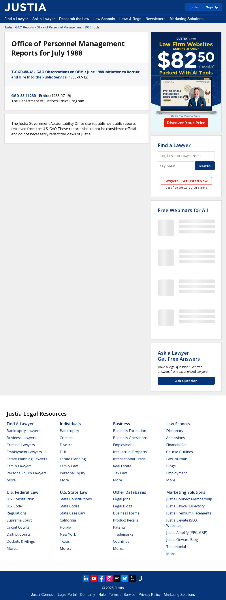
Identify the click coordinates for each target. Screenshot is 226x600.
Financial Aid (176, 444)
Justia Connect (43, 594)
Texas (65, 541)
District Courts (19, 534)
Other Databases (129, 492)
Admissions (175, 437)
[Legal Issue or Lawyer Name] (186, 155)
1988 (87, 27)
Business (121, 423)
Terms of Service (122, 594)
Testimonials (177, 546)
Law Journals (177, 459)
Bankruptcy (69, 430)
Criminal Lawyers (21, 444)
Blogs (171, 466)
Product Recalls (125, 520)
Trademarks (123, 534)
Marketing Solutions (186, 19)
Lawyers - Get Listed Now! (186, 181)
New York (68, 534)
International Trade (129, 459)
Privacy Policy (150, 594)
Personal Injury (72, 473)
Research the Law (74, 19)
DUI (63, 451)
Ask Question (186, 380)
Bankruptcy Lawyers (23, 430)
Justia (8, 27)
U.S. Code (14, 506)
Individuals (70, 423)
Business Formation (129, 430)
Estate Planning (73, 459)
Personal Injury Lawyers (27, 473)
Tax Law (120, 473)
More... (12, 480)
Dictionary (174, 430)
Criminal (66, 437)
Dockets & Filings (21, 541)
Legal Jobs (121, 499)
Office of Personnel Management (59, 27)
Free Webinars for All (183, 210)
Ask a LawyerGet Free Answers (179, 355)
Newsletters (156, 19)
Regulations (16, 513)
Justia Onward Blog (182, 539)
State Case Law (72, 513)
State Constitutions (76, 499)
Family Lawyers (19, 466)
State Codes (69, 506)
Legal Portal (67, 594)
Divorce (66, 444)
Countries (121, 541)
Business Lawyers (21, 437)
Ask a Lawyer (44, 19)
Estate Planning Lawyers (27, 459)
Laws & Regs (130, 19)
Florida (65, 527)
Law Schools (104, 19)
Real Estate (122, 466)
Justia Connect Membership (189, 499)
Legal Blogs (122, 506)
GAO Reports (24, 27)
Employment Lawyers (24, 451)
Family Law (69, 466)
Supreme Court (19, 520)
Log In (193, 7)
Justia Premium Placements (188, 513)
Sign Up (212, 7)
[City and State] (176, 165)
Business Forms (126, 513)
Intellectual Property (130, 451)
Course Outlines (179, 451)
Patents (119, 527)
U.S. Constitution (20, 499)
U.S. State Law (74, 492)
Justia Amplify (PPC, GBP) (186, 532)
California (68, 520)
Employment (123, 444)
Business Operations (130, 437)
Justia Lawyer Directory (185, 506)
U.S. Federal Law (22, 492)
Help (102, 594)
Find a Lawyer (16, 19)
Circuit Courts (18, 527)
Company (87, 594)
